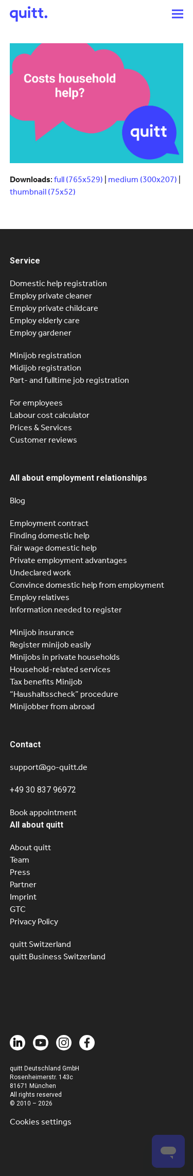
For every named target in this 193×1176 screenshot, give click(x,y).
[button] (177, 13)
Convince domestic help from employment (87, 585)
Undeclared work (40, 572)
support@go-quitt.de (48, 767)
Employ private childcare (54, 308)
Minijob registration (45, 355)
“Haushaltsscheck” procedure (64, 694)
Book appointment (43, 812)
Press (20, 872)
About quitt (30, 847)
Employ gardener (41, 333)
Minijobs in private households (65, 657)
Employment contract (49, 523)
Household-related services (60, 669)
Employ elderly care (45, 320)
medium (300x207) (142, 179)
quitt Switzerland (40, 944)
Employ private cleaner (51, 296)
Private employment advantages (68, 560)
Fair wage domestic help (53, 548)
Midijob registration (45, 368)
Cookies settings (41, 1122)
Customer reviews (43, 440)
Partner (23, 884)
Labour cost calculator (50, 415)
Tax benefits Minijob (46, 682)
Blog (17, 500)
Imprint (23, 897)
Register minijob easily (50, 645)
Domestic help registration (58, 283)
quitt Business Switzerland (58, 956)
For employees (36, 403)
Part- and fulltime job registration (69, 380)
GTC (18, 909)
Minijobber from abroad (52, 706)
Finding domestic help (50, 535)
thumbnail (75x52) (43, 192)
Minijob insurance (42, 632)
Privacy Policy (34, 921)
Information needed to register (66, 610)
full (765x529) (78, 179)
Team (19, 860)
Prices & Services (41, 427)
